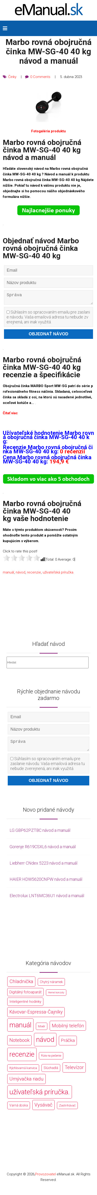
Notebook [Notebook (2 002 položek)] (19, 1044)
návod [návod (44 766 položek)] (45, 1043)
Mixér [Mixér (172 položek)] (41, 1030)
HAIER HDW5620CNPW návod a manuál (46, 883)
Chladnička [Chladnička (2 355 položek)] (21, 985)
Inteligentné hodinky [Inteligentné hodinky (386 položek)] (25, 1005)
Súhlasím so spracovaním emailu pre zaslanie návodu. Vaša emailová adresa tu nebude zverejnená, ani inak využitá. (48, 318)
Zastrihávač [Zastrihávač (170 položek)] (67, 1109)
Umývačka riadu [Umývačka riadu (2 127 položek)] (26, 1082)
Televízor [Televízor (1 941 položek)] (74, 1071)
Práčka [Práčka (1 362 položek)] (68, 1044)
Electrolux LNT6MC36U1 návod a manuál (47, 899)
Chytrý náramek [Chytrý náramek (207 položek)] (51, 985)
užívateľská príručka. (58, 574)
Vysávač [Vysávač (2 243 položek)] (43, 1108)
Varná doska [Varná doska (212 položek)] (18, 1109)
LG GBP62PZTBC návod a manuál (40, 833)
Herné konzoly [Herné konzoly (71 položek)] (56, 996)
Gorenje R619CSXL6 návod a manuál (43, 850)
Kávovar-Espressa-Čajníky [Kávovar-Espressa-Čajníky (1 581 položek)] (36, 1015)
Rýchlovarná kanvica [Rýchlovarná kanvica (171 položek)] (23, 1071)
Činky (12, 77)
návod (20, 574)
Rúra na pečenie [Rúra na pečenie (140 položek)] (51, 1059)
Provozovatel (45, 1178)
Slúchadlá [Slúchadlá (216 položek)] (51, 1071)
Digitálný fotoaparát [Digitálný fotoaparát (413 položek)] (25, 995)
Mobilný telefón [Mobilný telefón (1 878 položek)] (68, 1029)
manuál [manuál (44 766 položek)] (20, 1028)
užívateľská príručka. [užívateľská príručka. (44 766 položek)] (39, 1095)
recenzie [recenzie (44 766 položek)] (21, 1058)
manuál (8, 574)
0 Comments (40, 77)
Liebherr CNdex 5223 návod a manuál (43, 866)
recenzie (34, 574)
